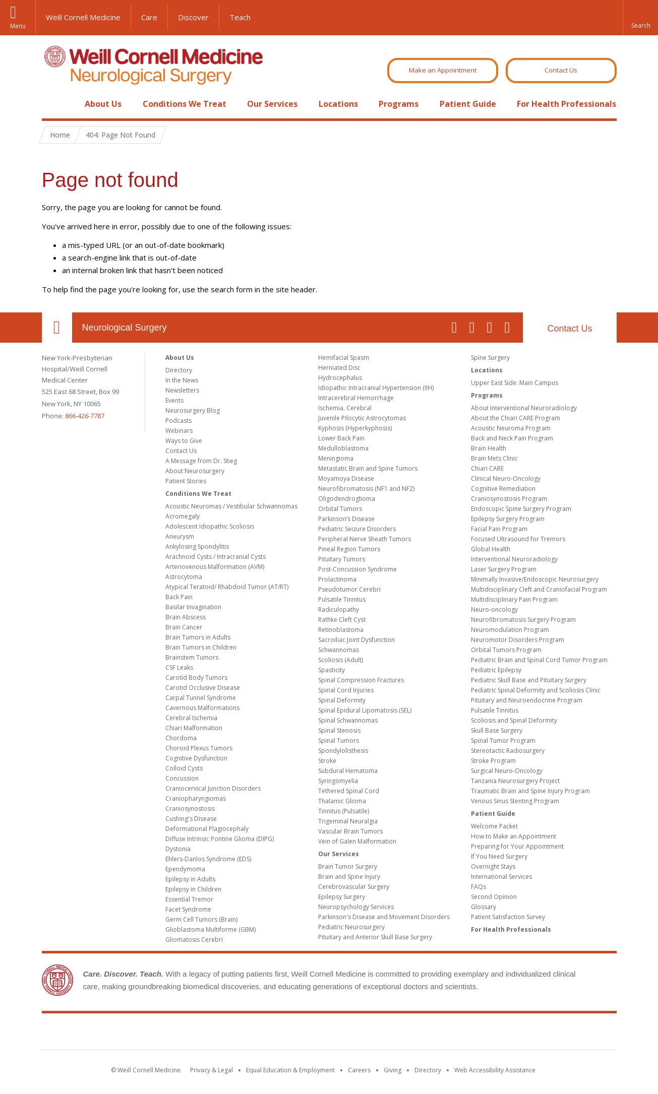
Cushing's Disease (191, 818)
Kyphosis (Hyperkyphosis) (355, 428)
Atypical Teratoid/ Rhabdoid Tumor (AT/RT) (226, 587)
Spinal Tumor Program (503, 740)
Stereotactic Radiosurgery (508, 750)
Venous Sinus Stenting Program (515, 801)
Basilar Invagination (193, 607)
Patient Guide (468, 103)
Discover (193, 17)
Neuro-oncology (494, 609)
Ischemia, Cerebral (345, 408)
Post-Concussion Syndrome (357, 569)
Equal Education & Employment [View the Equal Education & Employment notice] (290, 1070)
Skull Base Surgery (496, 730)
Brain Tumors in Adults (197, 637)
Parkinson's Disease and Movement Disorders (384, 917)
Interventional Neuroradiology (514, 559)
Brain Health (488, 448)
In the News (181, 380)
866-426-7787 (84, 415)
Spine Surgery (490, 357)
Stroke (327, 760)
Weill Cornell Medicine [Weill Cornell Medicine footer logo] (329, 1033)
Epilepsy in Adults (190, 879)
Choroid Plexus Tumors (198, 748)
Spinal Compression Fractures (361, 680)
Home (53, 104)
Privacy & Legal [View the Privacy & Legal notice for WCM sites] (211, 1070)
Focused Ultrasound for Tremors (518, 539)
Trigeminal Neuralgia (348, 821)
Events (174, 400)
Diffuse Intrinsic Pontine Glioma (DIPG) (219, 838)
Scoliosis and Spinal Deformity (514, 720)
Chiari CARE (487, 468)
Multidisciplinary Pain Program (514, 599)
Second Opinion (494, 896)
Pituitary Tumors (341, 559)
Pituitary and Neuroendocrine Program (526, 700)
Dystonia (178, 849)
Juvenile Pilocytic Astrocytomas (362, 418)
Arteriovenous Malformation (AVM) (214, 566)
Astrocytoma (183, 576)
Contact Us (561, 70)
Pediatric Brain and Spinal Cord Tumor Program (539, 660)
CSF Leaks (179, 667)
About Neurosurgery (194, 471)
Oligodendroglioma (346, 498)
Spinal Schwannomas (348, 720)
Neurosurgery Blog (192, 410)
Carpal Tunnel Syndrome (200, 697)
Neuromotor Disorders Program (517, 639)
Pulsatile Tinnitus (342, 599)
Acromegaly (182, 516)
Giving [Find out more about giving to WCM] (392, 1070)
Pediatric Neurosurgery (351, 927)
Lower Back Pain (341, 438)
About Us (103, 103)
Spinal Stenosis (339, 730)
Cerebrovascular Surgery (353, 886)
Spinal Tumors (338, 740)
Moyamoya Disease (346, 478)
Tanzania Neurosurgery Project (515, 781)
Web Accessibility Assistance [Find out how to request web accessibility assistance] (494, 1070)
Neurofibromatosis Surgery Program (523, 619)
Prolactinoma (337, 579)
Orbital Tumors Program (506, 650)
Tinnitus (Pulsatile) (343, 811)
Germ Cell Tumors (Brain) (201, 919)
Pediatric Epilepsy (496, 670)
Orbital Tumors (340, 508)
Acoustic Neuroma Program (511, 428)
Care (149, 17)
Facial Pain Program (499, 529)
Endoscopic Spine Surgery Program (521, 508)
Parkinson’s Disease (346, 518)
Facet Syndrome (188, 909)
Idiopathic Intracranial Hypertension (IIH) (376, 387)
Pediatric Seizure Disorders (357, 529)
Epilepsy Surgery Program (508, 518)
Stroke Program (493, 760)
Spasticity (331, 670)
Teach (240, 17)
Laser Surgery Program (503, 569)
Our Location (57, 327)
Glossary (483, 907)
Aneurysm (179, 536)
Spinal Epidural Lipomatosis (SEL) (364, 710)
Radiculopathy (338, 609)
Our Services (272, 103)
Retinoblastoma (341, 629)
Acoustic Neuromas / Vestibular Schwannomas (231, 506)
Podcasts (178, 420)
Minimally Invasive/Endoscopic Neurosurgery (535, 579)
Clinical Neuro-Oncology (506, 478)
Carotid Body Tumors (196, 677)
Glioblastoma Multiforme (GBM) (210, 929)
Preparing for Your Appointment (517, 846)
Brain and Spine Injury (349, 876)
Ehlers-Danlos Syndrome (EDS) (208, 859)
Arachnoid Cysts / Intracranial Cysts (215, 556)
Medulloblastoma (343, 448)
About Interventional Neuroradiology (524, 408)
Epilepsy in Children (193, 889)
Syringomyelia (338, 781)
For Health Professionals (566, 103)
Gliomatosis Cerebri (194, 939)
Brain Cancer (183, 627)
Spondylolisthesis (343, 750)
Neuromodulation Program (510, 629)
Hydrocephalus (340, 377)
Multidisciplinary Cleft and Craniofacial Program (539, 589)
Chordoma (181, 738)
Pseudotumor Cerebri (349, 589)
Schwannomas (338, 650)
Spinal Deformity (342, 700)
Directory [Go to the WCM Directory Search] (427, 1070)
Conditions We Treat (184, 103)
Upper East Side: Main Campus (514, 382)
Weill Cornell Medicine (83, 17)
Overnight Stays (493, 866)
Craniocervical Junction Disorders (213, 788)
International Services (501, 876)
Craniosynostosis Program (509, 498)
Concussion (182, 778)
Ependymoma (185, 869)
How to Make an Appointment (513, 836)
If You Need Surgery (499, 856)
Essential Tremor (189, 899)
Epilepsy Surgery (341, 896)
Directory (178, 370)
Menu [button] (18, 26)
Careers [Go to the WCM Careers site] (359, 1070)
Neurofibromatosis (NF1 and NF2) (366, 488)
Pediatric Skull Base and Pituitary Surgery (528, 680)
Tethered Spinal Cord (348, 791)
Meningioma (335, 458)
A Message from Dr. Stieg (201, 461)
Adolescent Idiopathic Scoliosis (209, 526)
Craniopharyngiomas (195, 798)
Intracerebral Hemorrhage (356, 398)
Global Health (490, 549)
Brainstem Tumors (191, 657)
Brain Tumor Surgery (347, 866)
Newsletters (182, 390)
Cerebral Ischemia (191, 718)
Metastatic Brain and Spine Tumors (367, 468)
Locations (338, 103)
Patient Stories (185, 481)
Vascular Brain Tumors (350, 831)
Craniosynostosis (190, 808)
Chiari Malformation (193, 728)
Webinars (179, 430)
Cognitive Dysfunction (196, 758)
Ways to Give (183, 440)
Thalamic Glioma (342, 801)
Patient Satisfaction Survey (508, 917)
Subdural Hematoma (348, 770)
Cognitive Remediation (503, 488)
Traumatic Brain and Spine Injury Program (530, 791)
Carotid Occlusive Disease (202, 687)
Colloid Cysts (184, 768)
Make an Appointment (442, 70)
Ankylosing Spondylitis (197, 546)
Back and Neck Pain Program (512, 438)
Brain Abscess (185, 617)
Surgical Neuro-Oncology (507, 770)
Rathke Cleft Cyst (342, 619)
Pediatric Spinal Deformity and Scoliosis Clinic (536, 690)
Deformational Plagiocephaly (207, 828)
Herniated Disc (339, 367)
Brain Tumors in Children (200, 647)
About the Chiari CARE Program (515, 418)
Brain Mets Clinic (494, 458)
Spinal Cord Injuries (346, 690)
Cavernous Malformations (202, 707)
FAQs (478, 886)
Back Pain (179, 597)
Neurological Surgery (124, 328)
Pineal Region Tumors (349, 549)
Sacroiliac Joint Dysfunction (356, 639)
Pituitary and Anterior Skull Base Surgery (375, 937)
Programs (398, 103)
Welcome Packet (494, 826)
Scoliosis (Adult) (340, 660)
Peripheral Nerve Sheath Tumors (364, 539)
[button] (640, 17)
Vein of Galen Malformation (357, 841)
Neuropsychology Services (356, 907)
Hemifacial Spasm (343, 357)
